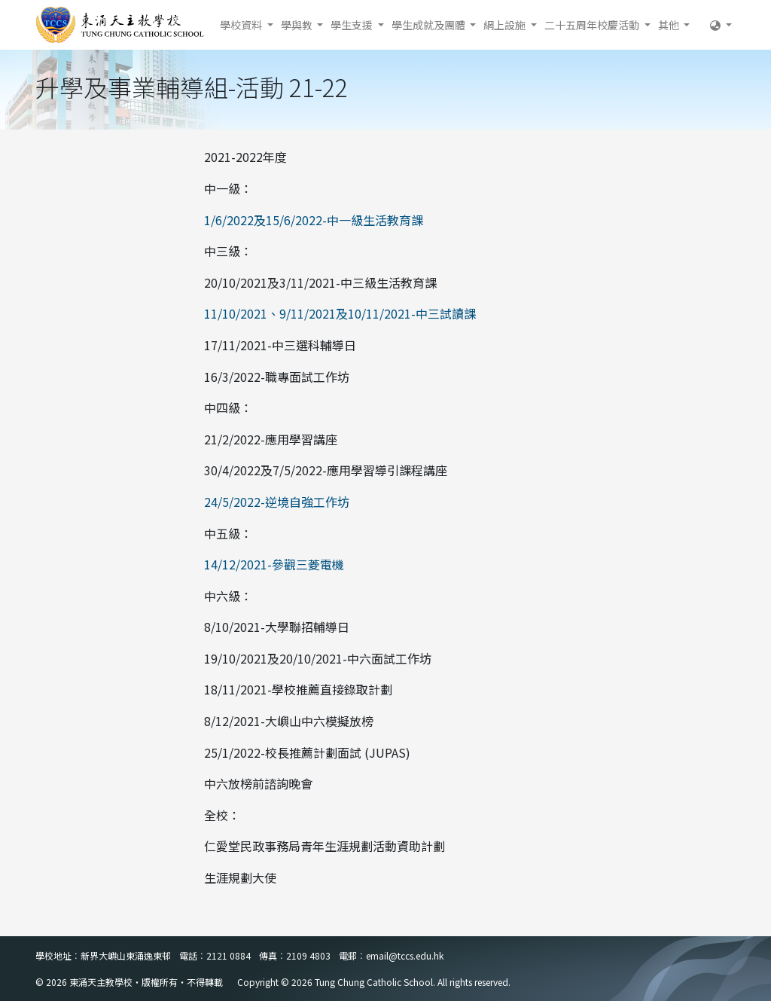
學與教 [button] (298, 24)
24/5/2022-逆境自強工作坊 (276, 502)
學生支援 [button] (353, 24)
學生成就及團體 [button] (430, 24)
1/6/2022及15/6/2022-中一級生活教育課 (313, 220)
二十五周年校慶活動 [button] (592, 24)
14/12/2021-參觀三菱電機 (274, 564)
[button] (721, 25)
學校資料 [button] (242, 24)
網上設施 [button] (505, 24)
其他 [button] (669, 24)
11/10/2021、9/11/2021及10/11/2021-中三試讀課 (340, 313)
